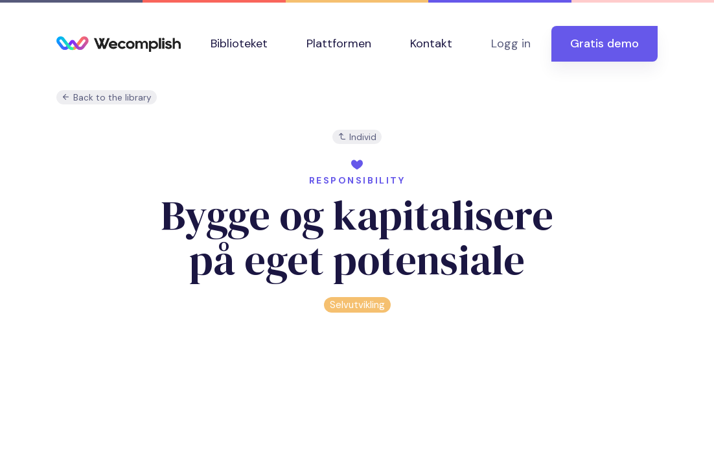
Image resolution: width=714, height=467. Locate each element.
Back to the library (107, 97)
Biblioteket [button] (239, 43)
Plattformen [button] (338, 43)
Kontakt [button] (431, 43)
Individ (357, 137)
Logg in (511, 43)
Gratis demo (604, 43)
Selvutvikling (357, 304)
